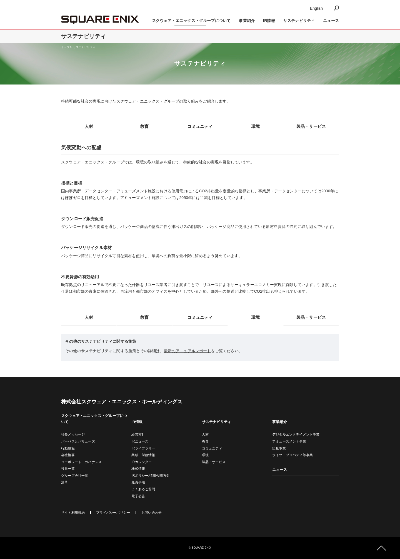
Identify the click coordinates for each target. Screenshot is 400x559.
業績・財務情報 (143, 455)
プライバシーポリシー (113, 513)
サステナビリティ (84, 47)
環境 (205, 455)
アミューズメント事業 (289, 441)
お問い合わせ (151, 513)
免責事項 (138, 482)
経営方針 (138, 434)
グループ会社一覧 (74, 476)
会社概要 (68, 455)
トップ (65, 47)
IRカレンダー (141, 462)
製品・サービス (214, 462)
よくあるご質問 (143, 489)
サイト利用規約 (73, 513)
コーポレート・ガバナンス (81, 462)
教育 (205, 441)
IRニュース (139, 441)
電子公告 (138, 496)
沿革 (64, 482)
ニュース (331, 20)
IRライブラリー (143, 448)
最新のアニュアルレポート (187, 351)
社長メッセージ (73, 434)
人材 (205, 434)
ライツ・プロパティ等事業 (292, 455)
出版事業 (279, 448)
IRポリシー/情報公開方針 (150, 476)
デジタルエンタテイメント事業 (296, 434)
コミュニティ (212, 448)
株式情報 (138, 469)
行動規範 (68, 448)
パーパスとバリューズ (78, 441)
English (316, 8)
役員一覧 (68, 469)
